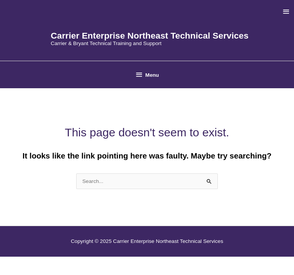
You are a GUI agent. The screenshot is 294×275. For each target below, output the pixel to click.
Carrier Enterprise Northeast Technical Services (150, 35)
